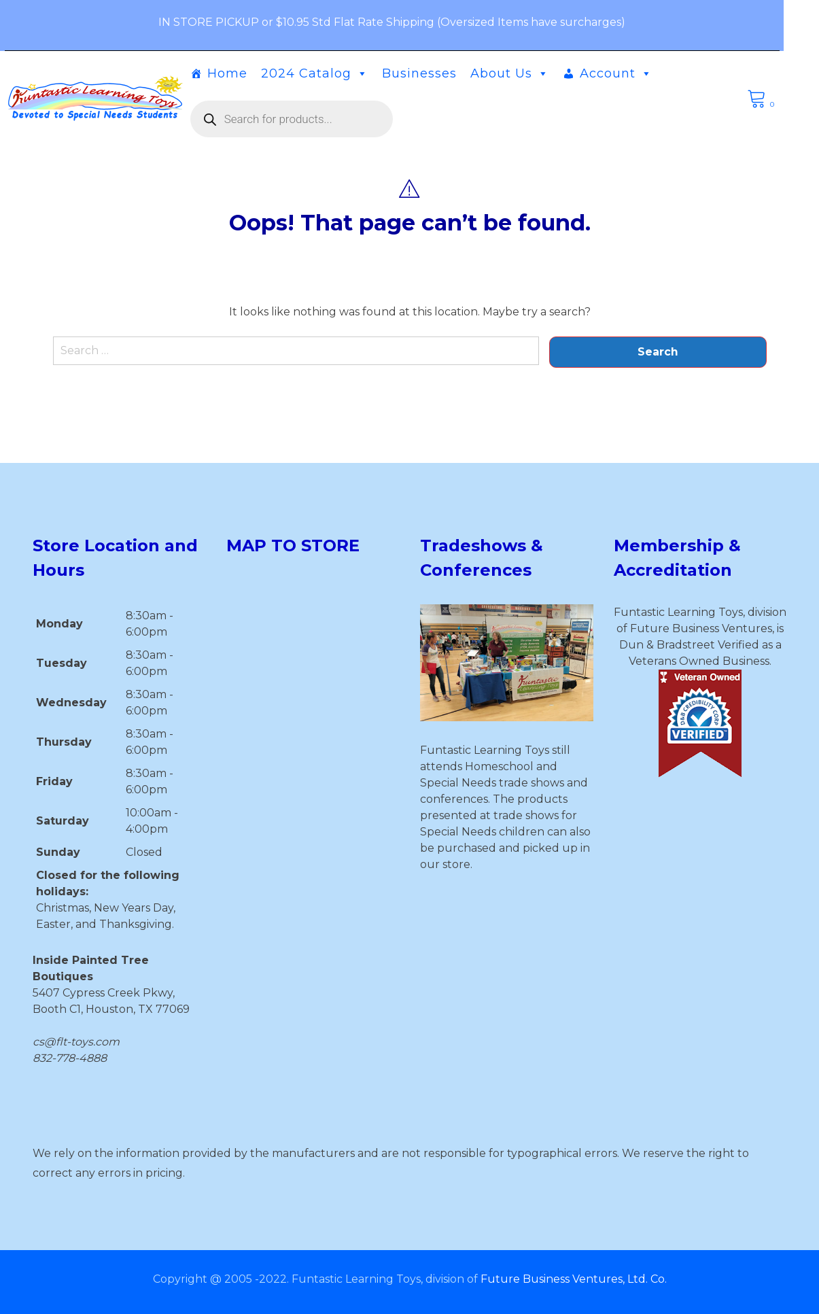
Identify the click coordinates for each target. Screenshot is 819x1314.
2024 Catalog (332, 73)
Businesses (437, 73)
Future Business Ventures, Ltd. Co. (574, 1279)
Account (633, 73)
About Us (527, 73)
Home (245, 73)
